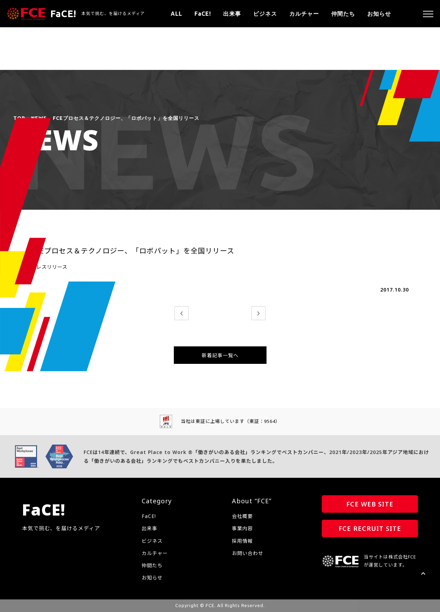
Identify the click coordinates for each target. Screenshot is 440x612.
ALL (176, 13)
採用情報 (242, 541)
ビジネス (265, 13)
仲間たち (343, 13)
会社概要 (242, 516)
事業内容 (242, 528)
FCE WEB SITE (369, 504)
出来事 (232, 13)
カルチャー (304, 13)
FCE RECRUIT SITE (370, 528)
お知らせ (379, 13)
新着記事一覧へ (220, 355)
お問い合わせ (247, 553)
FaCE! (202, 13)
